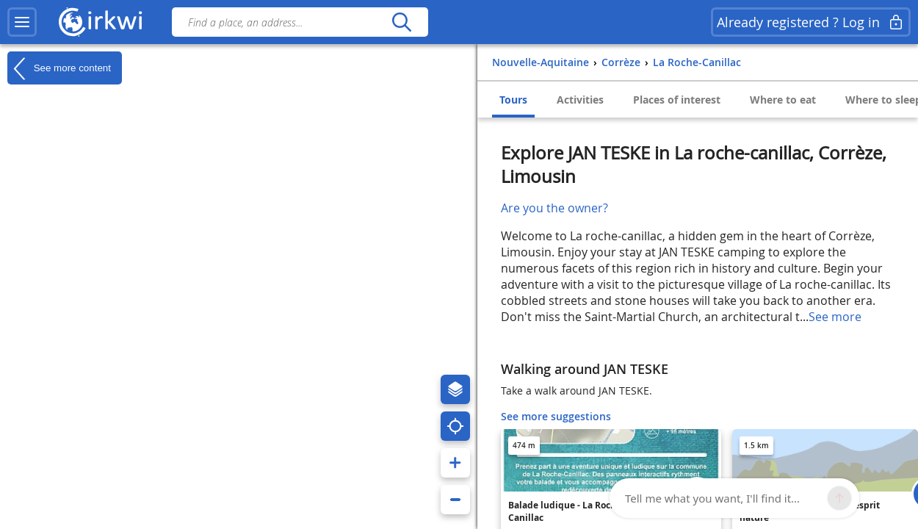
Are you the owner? (554, 208)
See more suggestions (556, 416)
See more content (59, 68)
